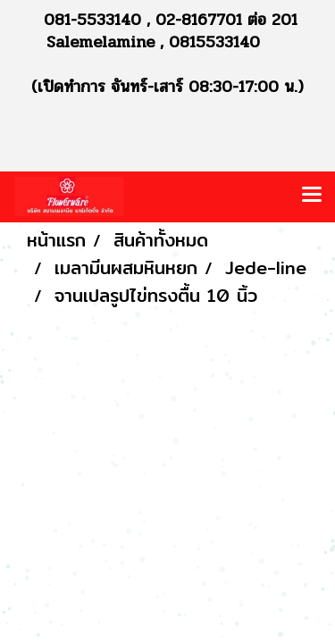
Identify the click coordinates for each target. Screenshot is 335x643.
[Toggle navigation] (311, 196)
